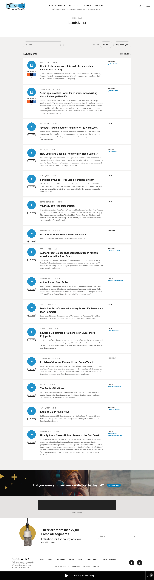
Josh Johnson (113, 64)
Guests (73, 5)
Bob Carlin (113, 433)
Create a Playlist (92, 559)
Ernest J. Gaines (114, 251)
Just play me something (79, 576)
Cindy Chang (113, 151)
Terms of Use (86, 566)
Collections (57, 5)
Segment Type (122, 44)
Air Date (106, 44)
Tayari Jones (113, 91)
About (80, 559)
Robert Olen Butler (116, 280)
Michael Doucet (114, 410)
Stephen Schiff (114, 330)
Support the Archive (109, 559)
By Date (100, 5)
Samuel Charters (115, 386)
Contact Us (96, 566)
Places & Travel (77, 18)
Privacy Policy (76, 566)
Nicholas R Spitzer (115, 435)
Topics (87, 5)
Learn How (115, 485)
